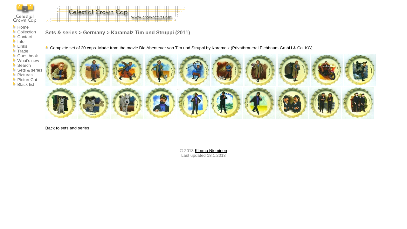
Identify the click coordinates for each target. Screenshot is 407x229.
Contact (24, 36)
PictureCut (27, 79)
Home (23, 27)
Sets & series (30, 70)
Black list (25, 84)
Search (24, 65)
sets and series (75, 128)
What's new (28, 60)
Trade (22, 51)
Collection (26, 32)
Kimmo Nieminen (211, 150)
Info (20, 41)
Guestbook (27, 55)
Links (22, 46)
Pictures (25, 75)
